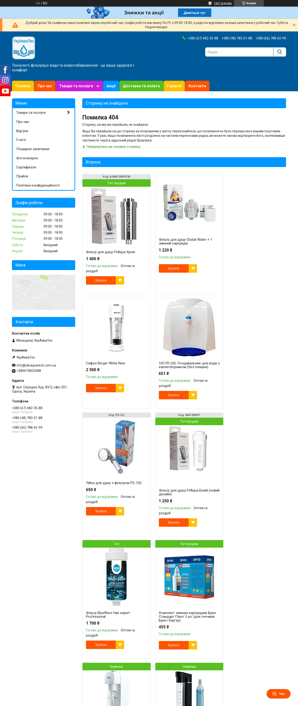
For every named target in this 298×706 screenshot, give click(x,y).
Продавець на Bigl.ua (149, 697)
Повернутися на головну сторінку (113, 147)
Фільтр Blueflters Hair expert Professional (108, 500)
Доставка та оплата (141, 86)
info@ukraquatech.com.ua (36, 365)
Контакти (197, 86)
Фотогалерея (27, 158)
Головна (22, 86)
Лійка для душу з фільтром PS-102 (183, 368)
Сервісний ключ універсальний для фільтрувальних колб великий (252, 622)
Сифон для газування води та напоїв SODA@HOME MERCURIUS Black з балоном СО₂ (112, 624)
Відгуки (22, 131)
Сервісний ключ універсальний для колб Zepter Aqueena (183, 627)
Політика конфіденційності (38, 185)
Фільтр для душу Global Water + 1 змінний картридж (182, 241)
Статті (21, 140)
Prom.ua (171, 693)
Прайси (22, 176)
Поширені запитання (32, 149)
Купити (101, 280)
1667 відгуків (223, 3)
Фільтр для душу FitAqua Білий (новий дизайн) (248, 377)
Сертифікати (26, 167)
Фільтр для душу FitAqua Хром (110, 252)
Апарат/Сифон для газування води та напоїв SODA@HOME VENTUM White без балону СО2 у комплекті (252, 501)
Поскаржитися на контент (139, 701)
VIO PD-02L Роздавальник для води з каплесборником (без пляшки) (110, 367)
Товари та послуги (76, 86)
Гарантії (174, 86)
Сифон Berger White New (244, 239)
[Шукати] (279, 52)
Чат (278, 694)
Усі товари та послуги (265, 677)
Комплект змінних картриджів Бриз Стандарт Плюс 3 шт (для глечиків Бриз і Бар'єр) (183, 501)
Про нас (45, 86)
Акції (111, 86)
